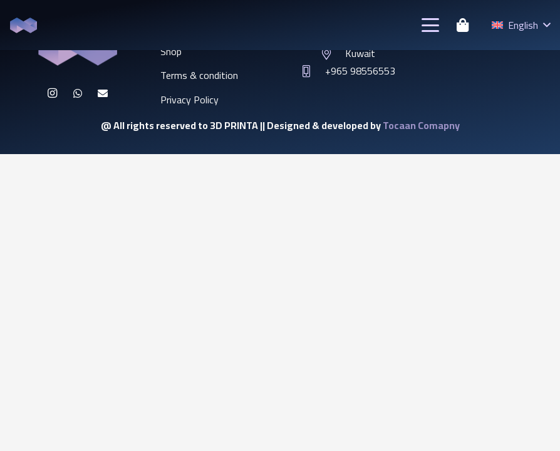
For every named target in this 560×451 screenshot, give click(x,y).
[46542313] (23, 25)
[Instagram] (52, 93)
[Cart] (462, 25)
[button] (430, 25)
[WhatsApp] (77, 93)
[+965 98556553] (312, 71)
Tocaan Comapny (421, 125)
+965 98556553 (360, 70)
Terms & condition (199, 75)
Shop (171, 51)
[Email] (102, 93)
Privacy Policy (189, 99)
